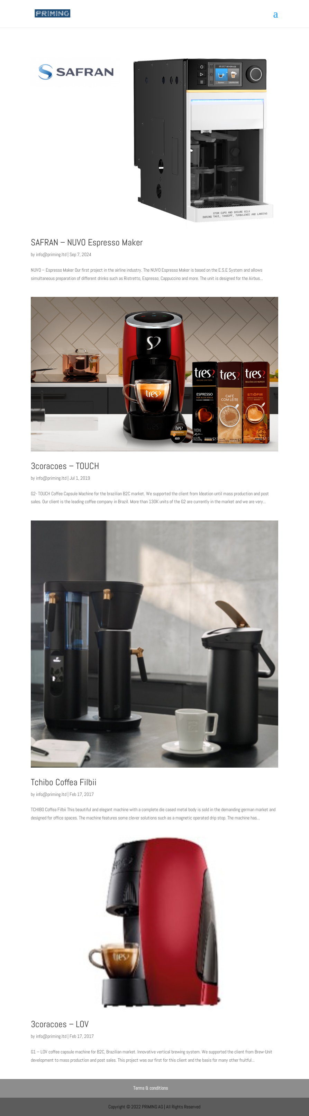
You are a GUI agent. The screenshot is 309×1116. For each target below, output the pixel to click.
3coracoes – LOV (60, 1024)
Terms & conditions (150, 1088)
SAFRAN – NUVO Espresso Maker (87, 242)
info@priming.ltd (51, 254)
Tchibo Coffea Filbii (64, 782)
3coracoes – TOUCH (65, 466)
